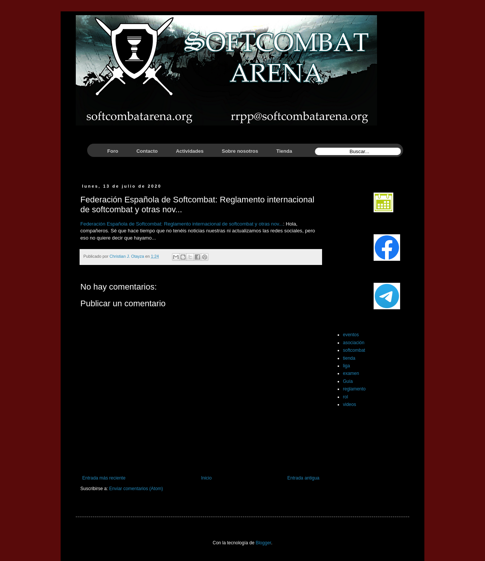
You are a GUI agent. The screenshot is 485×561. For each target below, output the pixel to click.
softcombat (354, 350)
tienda (349, 358)
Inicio (206, 478)
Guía (348, 381)
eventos (351, 334)
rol (345, 397)
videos (349, 404)
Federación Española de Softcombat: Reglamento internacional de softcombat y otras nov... (181, 224)
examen (351, 373)
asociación (354, 342)
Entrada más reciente (103, 478)
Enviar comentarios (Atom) (136, 488)
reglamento (354, 389)
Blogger (263, 542)
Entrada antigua (303, 478)
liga (346, 365)
